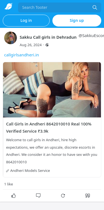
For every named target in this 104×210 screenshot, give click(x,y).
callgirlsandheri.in (21, 54)
